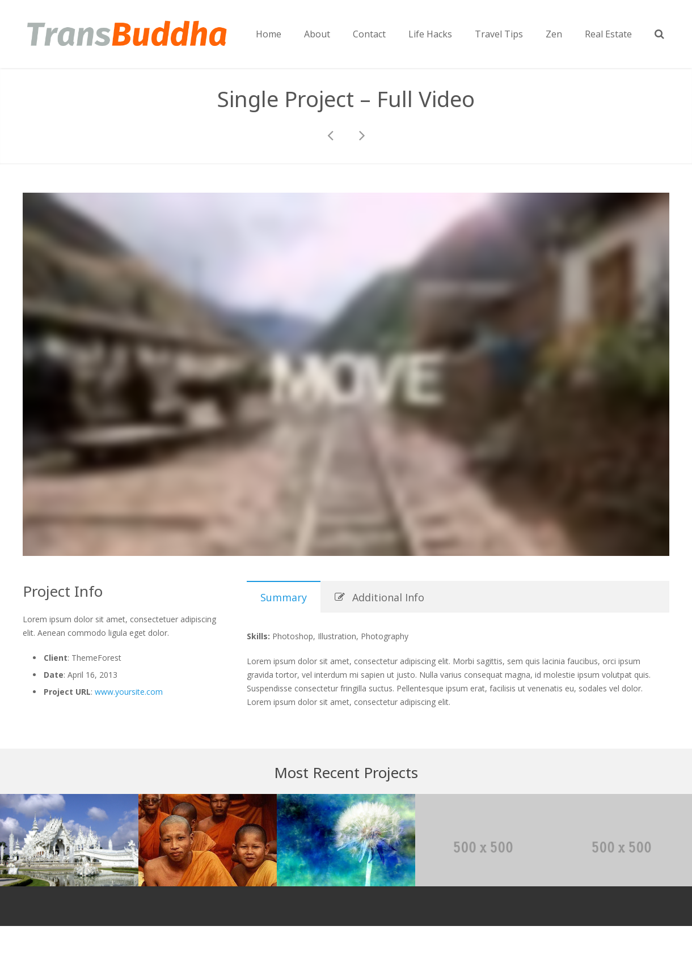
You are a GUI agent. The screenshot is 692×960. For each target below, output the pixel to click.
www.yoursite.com (129, 691)
